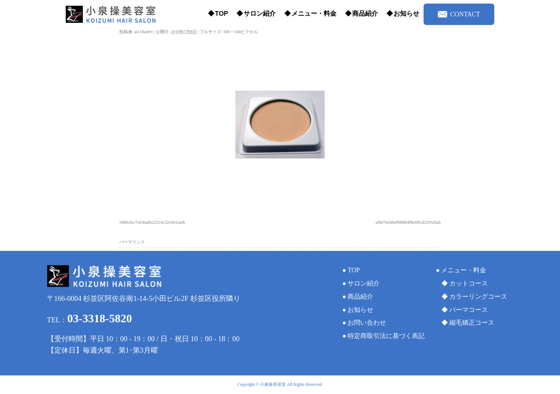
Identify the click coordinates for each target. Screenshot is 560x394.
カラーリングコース (478, 296)
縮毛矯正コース (471, 322)
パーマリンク (132, 241)
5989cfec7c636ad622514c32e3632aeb (152, 222)
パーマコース (468, 309)
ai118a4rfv (143, 31)
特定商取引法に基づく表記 (386, 335)
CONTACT (459, 14)
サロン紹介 (260, 13)
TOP (221, 13)
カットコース (468, 283)
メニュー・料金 (313, 13)
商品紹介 (365, 13)
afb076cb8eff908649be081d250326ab (408, 222)
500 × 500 (232, 31)
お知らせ (406, 13)
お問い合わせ (367, 322)
